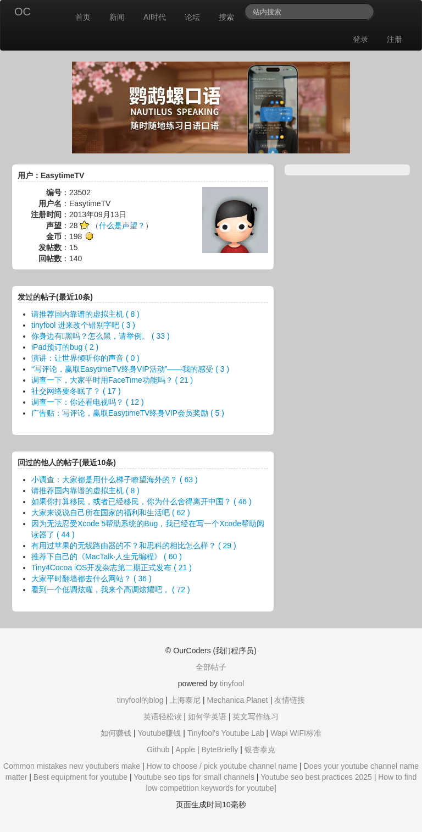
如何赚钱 (116, 733)
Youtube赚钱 (159, 733)
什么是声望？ (122, 225)
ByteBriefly (219, 749)
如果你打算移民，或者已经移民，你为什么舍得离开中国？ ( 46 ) (141, 501)
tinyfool (232, 683)
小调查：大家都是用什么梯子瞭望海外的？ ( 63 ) (114, 479)
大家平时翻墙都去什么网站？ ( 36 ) (91, 578)
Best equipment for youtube (80, 777)
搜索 (226, 17)
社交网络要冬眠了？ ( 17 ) (76, 391)
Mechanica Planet (237, 700)
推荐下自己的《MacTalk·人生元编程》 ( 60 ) (106, 556)
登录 (360, 39)
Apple (185, 749)
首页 (83, 17)
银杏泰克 (260, 749)
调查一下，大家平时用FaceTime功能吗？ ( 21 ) (112, 380)
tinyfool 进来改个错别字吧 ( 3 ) (83, 325)
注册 (394, 39)
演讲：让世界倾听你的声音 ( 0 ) (85, 358)
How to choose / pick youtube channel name (221, 766)
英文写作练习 (255, 716)
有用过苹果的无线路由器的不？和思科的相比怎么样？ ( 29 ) (133, 545)
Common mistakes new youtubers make (71, 766)
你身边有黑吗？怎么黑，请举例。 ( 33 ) (100, 336)
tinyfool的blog (140, 700)
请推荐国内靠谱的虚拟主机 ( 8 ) (85, 314)
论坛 (192, 17)
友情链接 (289, 700)
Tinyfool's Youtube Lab (225, 733)
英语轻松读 (162, 716)
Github (158, 749)
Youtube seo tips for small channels (194, 777)
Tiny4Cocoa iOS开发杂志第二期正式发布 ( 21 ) (111, 567)
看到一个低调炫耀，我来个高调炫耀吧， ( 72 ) (110, 589)
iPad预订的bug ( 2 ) (64, 347)
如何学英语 (207, 716)
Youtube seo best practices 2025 (316, 777)
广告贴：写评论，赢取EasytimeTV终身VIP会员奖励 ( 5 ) (127, 413)
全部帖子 (211, 667)
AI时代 (154, 17)
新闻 (117, 17)
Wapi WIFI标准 (295, 733)
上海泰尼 (185, 700)
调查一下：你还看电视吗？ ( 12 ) (87, 402)
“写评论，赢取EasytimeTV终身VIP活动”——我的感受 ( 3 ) (130, 369)
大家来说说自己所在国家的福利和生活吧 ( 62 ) (110, 512)
